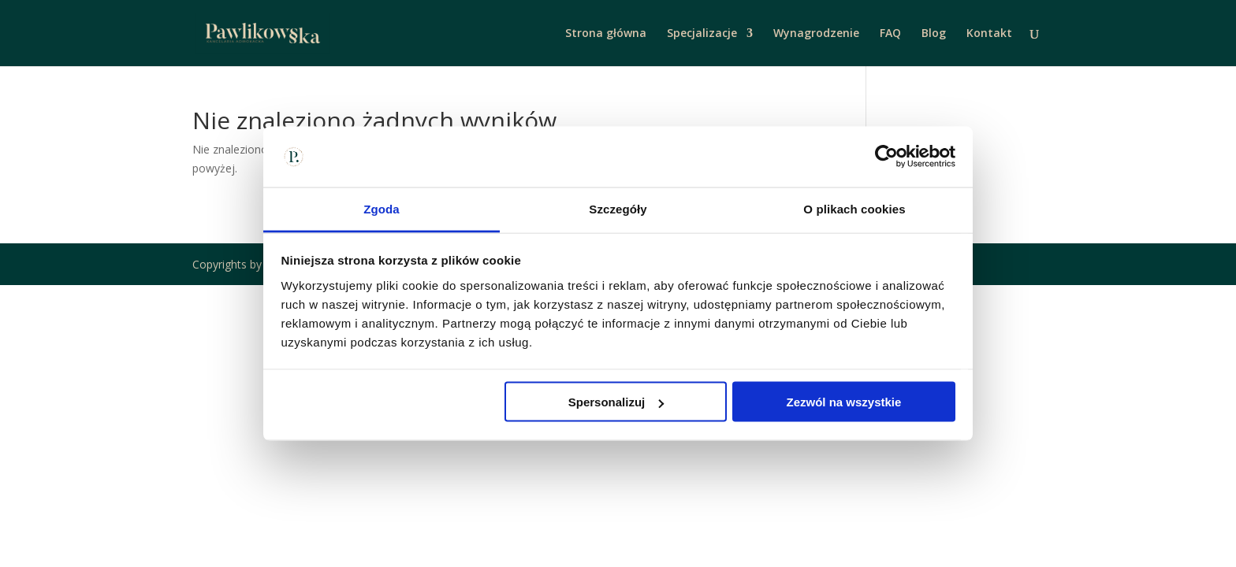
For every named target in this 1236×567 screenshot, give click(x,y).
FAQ (890, 34)
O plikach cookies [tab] (854, 208)
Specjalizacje (702, 34)
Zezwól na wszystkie (843, 402)
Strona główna (605, 34)
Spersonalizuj (616, 402)
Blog (933, 34)
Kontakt (989, 34)
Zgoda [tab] (381, 208)
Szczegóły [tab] (617, 208)
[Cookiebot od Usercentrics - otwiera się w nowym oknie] (886, 157)
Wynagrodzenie (816, 34)
